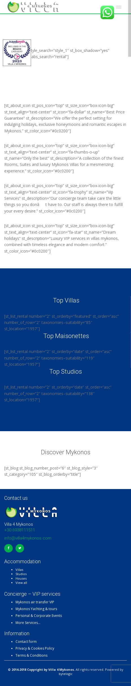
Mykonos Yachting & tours (36, 608)
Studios (21, 574)
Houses (21, 578)
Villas (19, 569)
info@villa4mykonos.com (27, 538)
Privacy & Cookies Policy (35, 648)
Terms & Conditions (31, 655)
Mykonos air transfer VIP (35, 602)
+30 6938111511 (19, 529)
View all (21, 582)
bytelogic (66, 674)
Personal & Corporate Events (39, 615)
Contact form (26, 641)
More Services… (28, 622)
